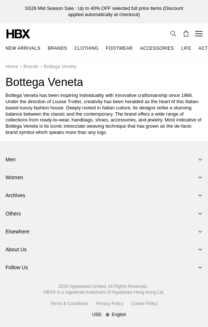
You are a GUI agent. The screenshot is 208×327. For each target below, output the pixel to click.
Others (13, 214)
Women (14, 177)
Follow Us (16, 267)
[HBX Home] (18, 33)
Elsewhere (17, 231)
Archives (15, 195)
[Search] (173, 33)
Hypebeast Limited (87, 286)
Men (10, 159)
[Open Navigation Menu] (199, 33)
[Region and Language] (104, 315)
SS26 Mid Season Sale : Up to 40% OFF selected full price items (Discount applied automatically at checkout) (104, 11)
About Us (16, 249)
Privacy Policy (109, 303)
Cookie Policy (144, 303)
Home (11, 66)
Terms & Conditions (69, 303)
